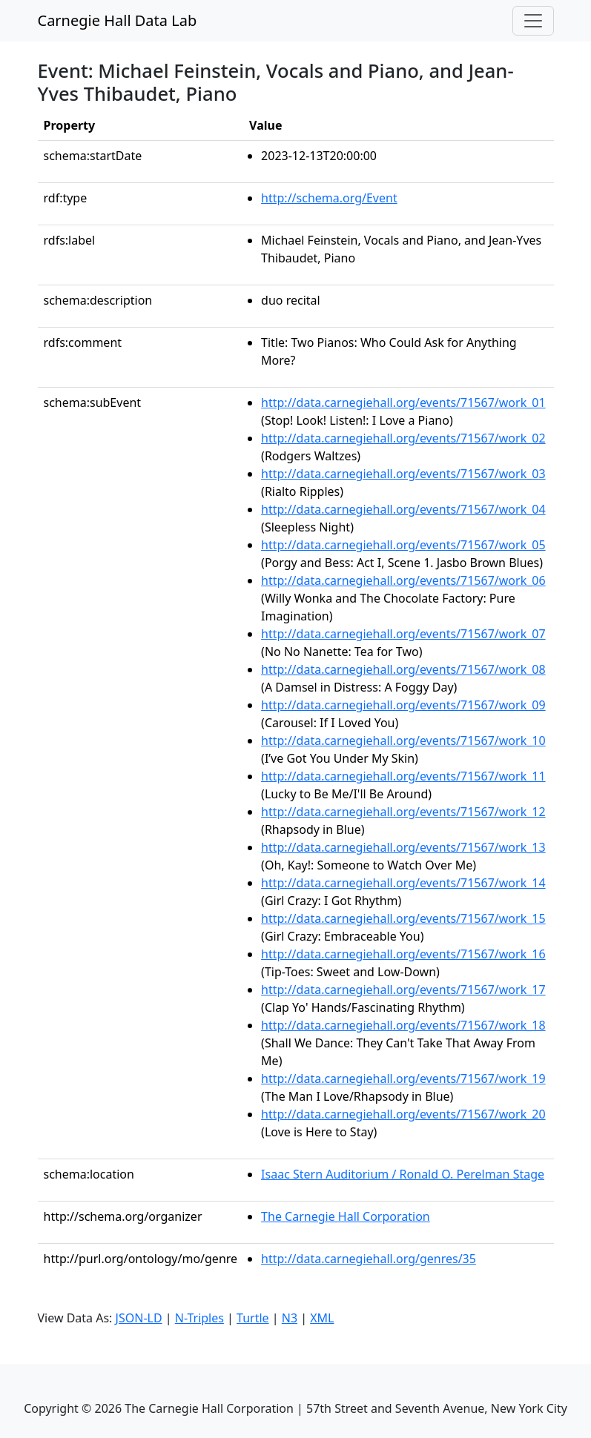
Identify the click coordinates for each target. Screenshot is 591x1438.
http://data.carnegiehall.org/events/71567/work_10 (403, 740)
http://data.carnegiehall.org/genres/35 (368, 1258)
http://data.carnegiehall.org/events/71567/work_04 (403, 509)
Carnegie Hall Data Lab (117, 20)
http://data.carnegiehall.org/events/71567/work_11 (403, 776)
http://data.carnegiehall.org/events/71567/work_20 (403, 1114)
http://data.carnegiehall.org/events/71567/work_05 (403, 545)
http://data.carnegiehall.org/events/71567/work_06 (403, 580)
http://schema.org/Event (329, 198)
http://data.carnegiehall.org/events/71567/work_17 (403, 989)
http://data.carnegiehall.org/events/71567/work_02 (403, 438)
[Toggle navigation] (533, 21)
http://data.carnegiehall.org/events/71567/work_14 (403, 883)
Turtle (253, 1318)
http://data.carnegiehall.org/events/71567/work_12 (403, 812)
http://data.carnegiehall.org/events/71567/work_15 (403, 918)
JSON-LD (139, 1318)
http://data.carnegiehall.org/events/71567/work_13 (403, 847)
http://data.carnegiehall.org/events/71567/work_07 (403, 634)
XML (322, 1318)
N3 (289, 1318)
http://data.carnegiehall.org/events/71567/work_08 (403, 669)
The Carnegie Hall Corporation (345, 1216)
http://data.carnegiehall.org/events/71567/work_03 (403, 473)
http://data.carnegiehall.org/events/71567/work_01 (403, 402)
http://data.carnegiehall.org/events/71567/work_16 (403, 954)
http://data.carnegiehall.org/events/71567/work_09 (403, 705)
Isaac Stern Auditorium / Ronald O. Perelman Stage (402, 1174)
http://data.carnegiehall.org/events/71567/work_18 (403, 1025)
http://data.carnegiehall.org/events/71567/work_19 (403, 1078)
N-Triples (199, 1318)
